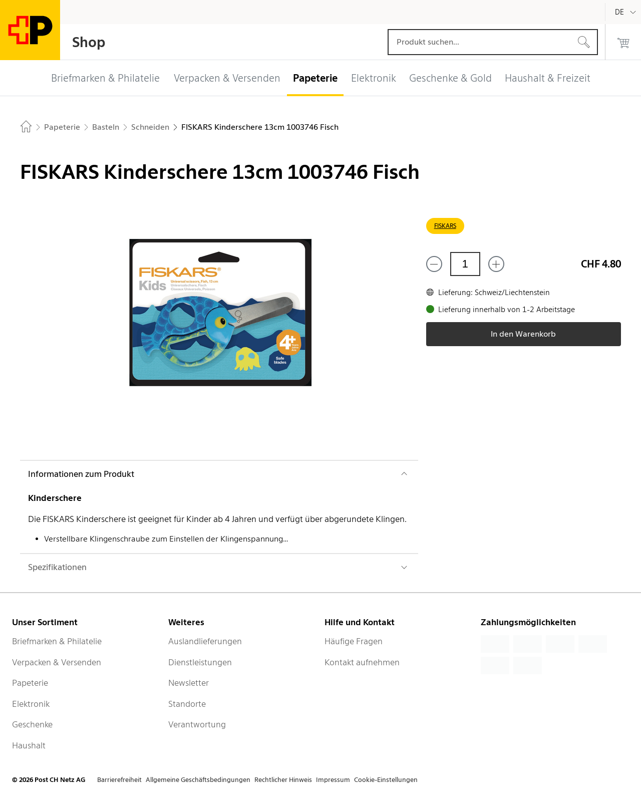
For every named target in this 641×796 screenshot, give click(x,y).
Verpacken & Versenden (56, 662)
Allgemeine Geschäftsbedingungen (198, 779)
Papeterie (30, 683)
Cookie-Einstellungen (386, 779)
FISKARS (445, 225)
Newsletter (188, 683)
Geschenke (32, 724)
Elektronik (31, 704)
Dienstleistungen (200, 662)
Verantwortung (197, 724)
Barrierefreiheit (119, 779)
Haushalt (29, 745)
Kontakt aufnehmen (362, 662)
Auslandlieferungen (205, 641)
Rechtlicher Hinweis (283, 779)
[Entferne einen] (434, 264)
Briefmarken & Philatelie (57, 641)
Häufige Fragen (354, 641)
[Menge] (465, 264)
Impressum (333, 779)
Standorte (187, 704)
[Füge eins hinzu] (496, 264)
